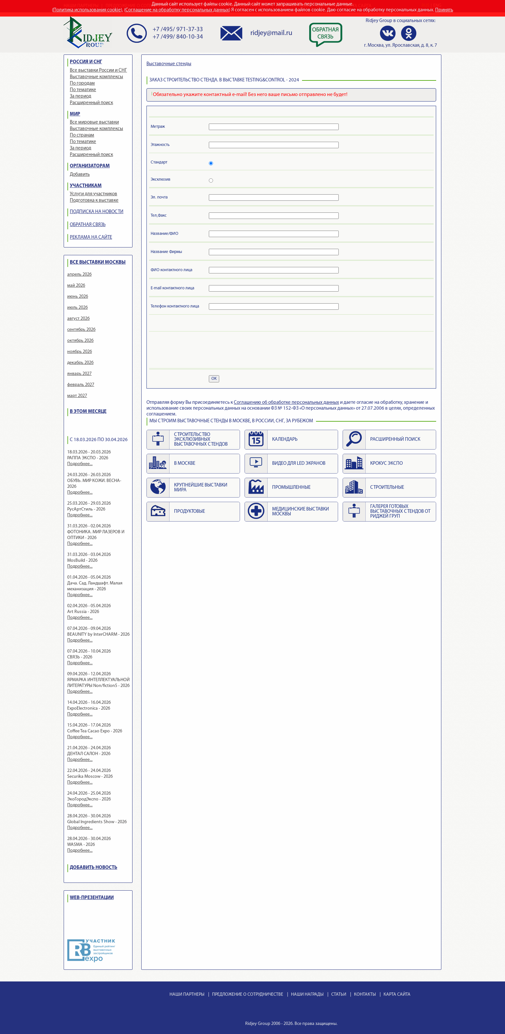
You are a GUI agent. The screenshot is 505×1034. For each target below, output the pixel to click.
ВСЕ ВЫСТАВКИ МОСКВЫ (98, 262)
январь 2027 (79, 373)
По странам (82, 135)
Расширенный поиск (91, 103)
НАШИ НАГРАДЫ (307, 994)
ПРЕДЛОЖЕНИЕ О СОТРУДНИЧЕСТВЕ (247, 994)
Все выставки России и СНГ (98, 70)
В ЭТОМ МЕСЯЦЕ (88, 411)
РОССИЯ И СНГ (86, 62)
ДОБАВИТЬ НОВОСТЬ (93, 867)
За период (80, 96)
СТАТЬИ (338, 994)
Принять (444, 10)
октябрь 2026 (80, 340)
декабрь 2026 (80, 362)
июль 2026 (77, 307)
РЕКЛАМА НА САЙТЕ (91, 237)
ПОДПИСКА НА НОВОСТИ (96, 212)
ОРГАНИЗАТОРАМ (90, 166)
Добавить (80, 174)
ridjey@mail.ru (271, 33)
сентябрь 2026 (81, 329)
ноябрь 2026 (79, 351)
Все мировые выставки (94, 122)
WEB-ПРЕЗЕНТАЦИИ (92, 898)
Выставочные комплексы (96, 77)
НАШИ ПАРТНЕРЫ (187, 994)
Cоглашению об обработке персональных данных (286, 402)
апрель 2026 (79, 274)
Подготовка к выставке (94, 200)
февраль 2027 (80, 384)
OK (214, 379)
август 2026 (78, 318)
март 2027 (77, 395)
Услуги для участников (93, 194)
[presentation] (200, 351)
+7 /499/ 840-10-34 (178, 37)
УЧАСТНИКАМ (86, 186)
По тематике (83, 90)
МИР (75, 114)
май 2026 (76, 285)
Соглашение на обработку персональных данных (177, 10)
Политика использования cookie (87, 10)
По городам (82, 83)
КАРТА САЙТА (397, 994)
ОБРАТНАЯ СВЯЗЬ (88, 224)
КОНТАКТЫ (365, 994)
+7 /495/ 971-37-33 (178, 30)
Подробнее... (80, 464)
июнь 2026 (77, 296)
